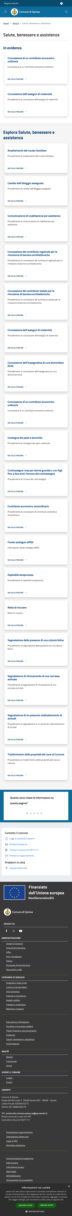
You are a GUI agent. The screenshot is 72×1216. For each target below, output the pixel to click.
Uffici (8, 952)
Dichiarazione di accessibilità (19, 1180)
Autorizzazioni (12, 1043)
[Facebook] (6, 931)
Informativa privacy (15, 1167)
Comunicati (11, 1061)
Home (6, 23)
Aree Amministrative (15, 947)
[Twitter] (13, 931)
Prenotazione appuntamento (19, 1132)
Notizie (9, 1057)
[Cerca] (66, 12)
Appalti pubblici (13, 1000)
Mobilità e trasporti (15, 1008)
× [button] (69, 1187)
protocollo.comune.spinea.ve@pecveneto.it (26, 1113)
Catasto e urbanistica (16, 1004)
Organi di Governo (14, 943)
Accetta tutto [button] (25, 1205)
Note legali (11, 1171)
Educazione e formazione (17, 1022)
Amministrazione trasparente (19, 1158)
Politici (9, 961)
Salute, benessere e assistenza (20, 1039)
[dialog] (36, 1200)
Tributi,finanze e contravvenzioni (21, 1030)
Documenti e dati (14, 969)
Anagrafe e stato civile (16, 982)
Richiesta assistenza (15, 1145)
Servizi (16, 23)
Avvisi (9, 1065)
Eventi (9, 1082)
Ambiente (10, 1035)
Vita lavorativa (13, 991)
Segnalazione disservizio (17, 1136)
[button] (36, 1211)
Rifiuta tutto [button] (46, 1205)
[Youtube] (20, 931)
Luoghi (9, 1077)
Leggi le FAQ (12, 1141)
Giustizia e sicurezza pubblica (19, 1026)
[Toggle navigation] (5, 11)
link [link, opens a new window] (62, 1200)
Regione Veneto (11, 3)
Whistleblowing (13, 1175)
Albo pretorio (12, 1162)
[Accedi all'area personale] (61, 3)
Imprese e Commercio (16, 995)
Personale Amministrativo (18, 965)
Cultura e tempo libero (16, 987)
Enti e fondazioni (14, 956)
